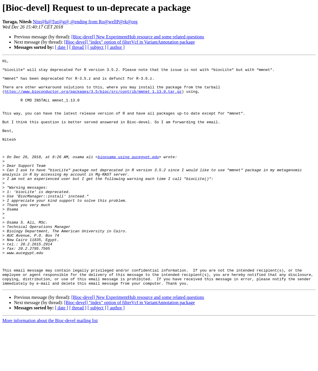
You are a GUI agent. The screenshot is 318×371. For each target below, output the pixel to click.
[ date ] (61, 47)
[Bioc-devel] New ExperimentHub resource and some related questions (137, 36)
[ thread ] (77, 47)
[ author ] (116, 47)
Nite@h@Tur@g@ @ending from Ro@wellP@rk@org (85, 21)
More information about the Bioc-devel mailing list (50, 365)
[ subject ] (97, 47)
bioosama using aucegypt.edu (128, 176)
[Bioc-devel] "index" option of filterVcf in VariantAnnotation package (129, 42)
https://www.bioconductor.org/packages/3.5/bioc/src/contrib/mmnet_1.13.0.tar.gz (93, 98)
